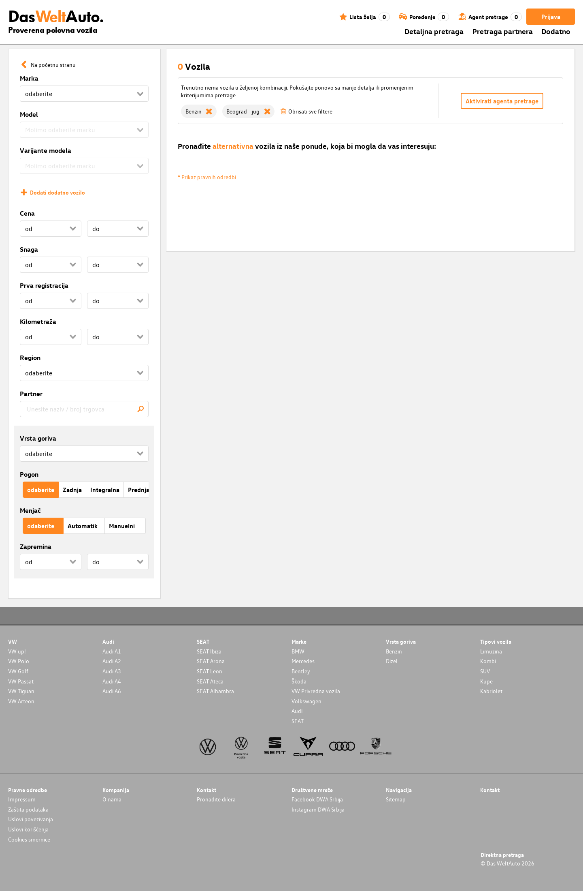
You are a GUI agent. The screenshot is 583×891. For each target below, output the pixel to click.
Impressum (22, 799)
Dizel (392, 661)
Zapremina (35, 546)
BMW (298, 651)
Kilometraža (38, 321)
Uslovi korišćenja (28, 829)
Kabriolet (491, 691)
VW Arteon (21, 701)
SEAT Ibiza (209, 651)
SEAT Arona (211, 661)
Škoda (299, 681)
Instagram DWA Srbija (318, 809)
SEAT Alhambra (215, 691)
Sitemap (396, 799)
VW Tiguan (21, 691)
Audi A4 (111, 681)
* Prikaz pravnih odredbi (207, 177)
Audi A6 (111, 691)
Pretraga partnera (502, 31)
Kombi (488, 661)
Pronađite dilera (216, 799)
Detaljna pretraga (434, 31)
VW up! (17, 651)
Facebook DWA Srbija (317, 799)
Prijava (550, 17)
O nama (111, 799)
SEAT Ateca (210, 681)
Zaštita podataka (28, 809)
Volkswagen (306, 701)
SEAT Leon (209, 671)
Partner (31, 394)
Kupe (486, 681)
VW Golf (18, 671)
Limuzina (491, 651)
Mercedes (303, 661)
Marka (29, 78)
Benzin (394, 651)
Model (29, 114)
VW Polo (18, 661)
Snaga (29, 249)
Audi (297, 711)
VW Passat (21, 681)
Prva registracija (44, 285)
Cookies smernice (29, 839)
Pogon (29, 474)
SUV (485, 671)
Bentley (301, 671)
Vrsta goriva (38, 438)
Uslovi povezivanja (30, 819)
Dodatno (555, 31)
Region (30, 357)
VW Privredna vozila (316, 691)
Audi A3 (111, 671)
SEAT (298, 721)
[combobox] (84, 409)
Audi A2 (111, 661)
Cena (27, 213)
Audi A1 (111, 651)
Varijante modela (45, 150)
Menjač (30, 510)
